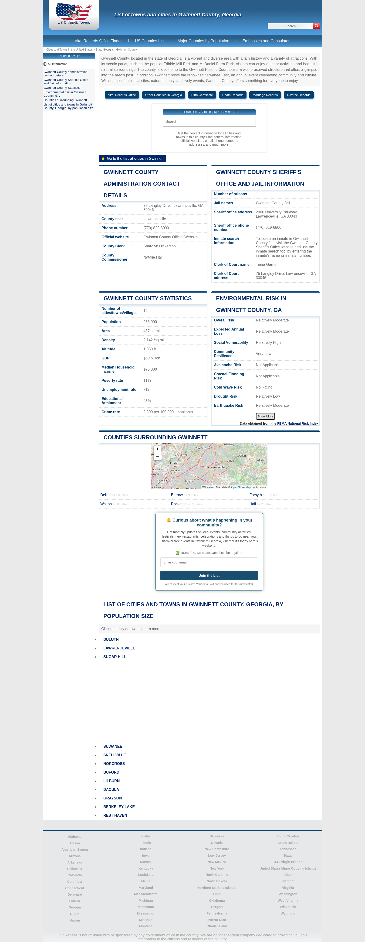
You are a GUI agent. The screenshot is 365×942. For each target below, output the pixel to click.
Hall (260, 504)
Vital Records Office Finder (98, 41)
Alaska (74, 843)
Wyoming (288, 913)
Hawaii (75, 920)
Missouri (145, 920)
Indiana (146, 849)
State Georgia (104, 49)
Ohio (217, 894)
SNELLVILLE (114, 755)
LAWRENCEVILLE (119, 648)
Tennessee (288, 849)
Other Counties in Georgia (163, 95)
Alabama (74, 837)
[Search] (316, 26)
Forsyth (263, 495)
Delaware (75, 894)
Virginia (288, 888)
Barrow (184, 495)
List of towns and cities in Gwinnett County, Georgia (177, 14)
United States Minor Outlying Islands (288, 868)
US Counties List (150, 41)
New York (217, 868)
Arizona (75, 856)
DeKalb (114, 495)
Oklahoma (217, 900)
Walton (113, 504)
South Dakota (287, 843)
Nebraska (217, 836)
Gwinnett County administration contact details (142, 183)
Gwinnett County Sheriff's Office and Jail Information (66, 81)
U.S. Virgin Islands (288, 862)
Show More (265, 416)
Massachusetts (145, 894)
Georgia (74, 907)
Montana (145, 926)
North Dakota (217, 881)
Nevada (217, 843)
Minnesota (146, 907)
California (74, 869)
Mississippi (146, 913)
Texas (288, 855)
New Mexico (217, 862)
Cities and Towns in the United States (69, 49)
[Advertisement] (209, 701)
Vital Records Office (122, 95)
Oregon (217, 907)
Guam (74, 914)
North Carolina (217, 875)
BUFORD (111, 772)
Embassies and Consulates (266, 41)
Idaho (146, 836)
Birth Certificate (202, 95)
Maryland (146, 888)
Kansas (146, 862)
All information (58, 64)
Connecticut (74, 888)
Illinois (146, 843)
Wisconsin (288, 907)
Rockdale (186, 504)
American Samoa (74, 849)
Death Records (232, 95)
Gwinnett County (126, 49)
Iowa (145, 855)
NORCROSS (114, 764)
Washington (288, 894)
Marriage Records (265, 95)
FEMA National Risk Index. (298, 423)
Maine (145, 881)
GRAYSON (112, 798)
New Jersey (217, 855)
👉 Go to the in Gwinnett (132, 158)
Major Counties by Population (203, 41)
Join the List (209, 575)
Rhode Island (217, 926)
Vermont (287, 881)
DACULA (111, 790)
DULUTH (111, 640)
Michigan (146, 900)
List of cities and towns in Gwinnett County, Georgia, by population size (68, 106)
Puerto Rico (217, 920)
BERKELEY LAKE (119, 807)
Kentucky (146, 868)
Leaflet (208, 487)
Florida (74, 901)
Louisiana (145, 875)
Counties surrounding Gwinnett (156, 437)
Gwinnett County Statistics (148, 298)
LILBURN (111, 781)
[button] (157, 449)
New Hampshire (217, 849)
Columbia (74, 882)
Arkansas (74, 862)
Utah (288, 875)
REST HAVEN (115, 815)
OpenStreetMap (241, 487)
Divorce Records (298, 95)
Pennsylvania (216, 913)
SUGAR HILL (114, 657)
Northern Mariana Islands (217, 888)
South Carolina (288, 836)
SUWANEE (112, 746)
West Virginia (288, 900)
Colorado (75, 875)
